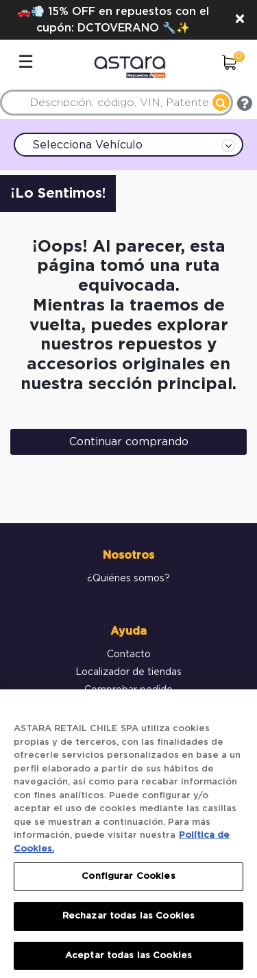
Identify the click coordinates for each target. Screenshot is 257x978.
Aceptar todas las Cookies (128, 960)
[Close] (240, 20)
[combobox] (116, 103)
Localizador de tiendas (128, 672)
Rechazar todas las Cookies (128, 920)
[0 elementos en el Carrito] (228, 64)
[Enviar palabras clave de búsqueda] (221, 102)
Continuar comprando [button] (128, 441)
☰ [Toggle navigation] (26, 62)
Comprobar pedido (128, 690)
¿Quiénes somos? (128, 578)
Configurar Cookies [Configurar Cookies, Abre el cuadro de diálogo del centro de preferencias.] (128, 881)
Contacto (129, 654)
